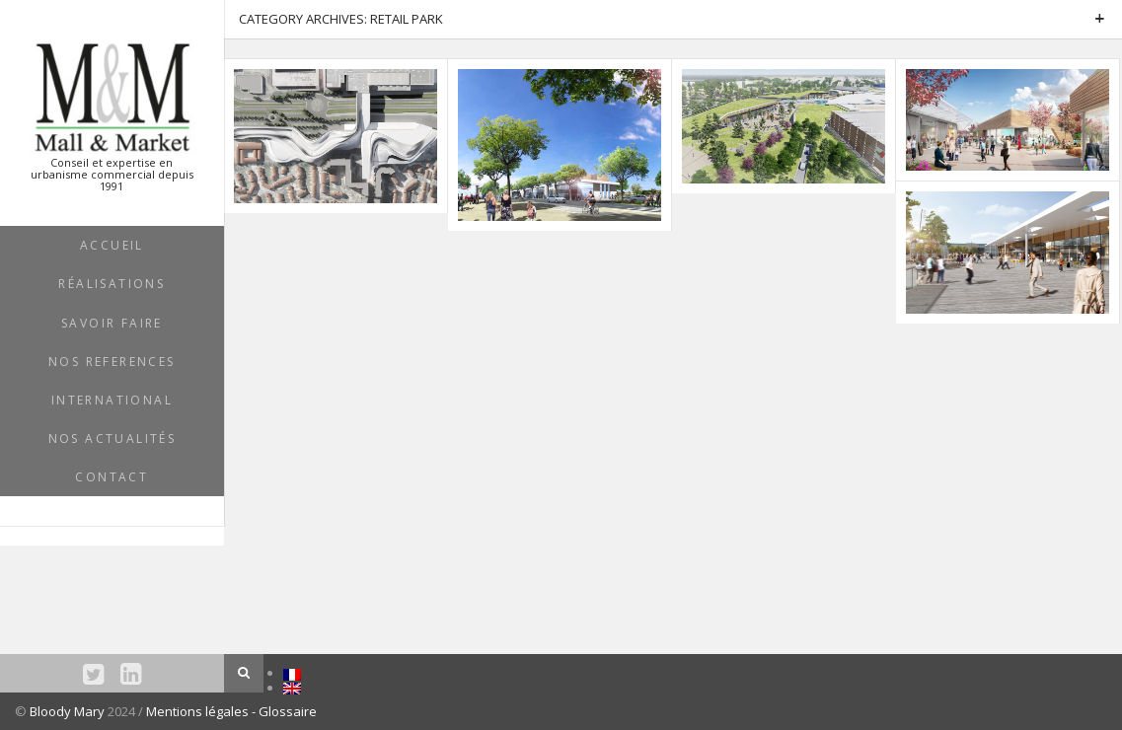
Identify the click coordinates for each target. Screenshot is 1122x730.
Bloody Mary (67, 711)
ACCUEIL (112, 245)
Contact (111, 477)
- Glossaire (284, 711)
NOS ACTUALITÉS (112, 438)
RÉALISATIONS (111, 283)
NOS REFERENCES (112, 361)
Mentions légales (199, 711)
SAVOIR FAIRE (112, 323)
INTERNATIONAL (112, 400)
